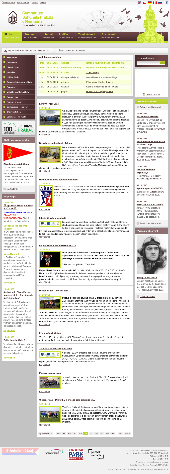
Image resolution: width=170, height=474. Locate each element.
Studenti (30, 36)
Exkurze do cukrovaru (50, 373)
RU (161, 3)
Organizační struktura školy (19, 82)
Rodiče (66, 36)
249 (58, 434)
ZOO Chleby (92, 72)
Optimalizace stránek (149, 469)
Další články (12, 189)
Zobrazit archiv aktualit (150, 107)
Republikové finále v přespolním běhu (58, 179)
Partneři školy (13, 97)
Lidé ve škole (13, 77)
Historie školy (13, 67)
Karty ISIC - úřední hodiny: (150, 204)
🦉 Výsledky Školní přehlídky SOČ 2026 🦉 (18, 207)
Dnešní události (153, 94)
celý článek (9, 282)
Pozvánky (11, 87)
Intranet (35, 2)
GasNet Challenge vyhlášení (99, 91)
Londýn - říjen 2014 (49, 104)
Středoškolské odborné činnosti (15, 227)
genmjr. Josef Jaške (147, 277)
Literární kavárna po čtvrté (52, 218)
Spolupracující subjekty (17, 107)
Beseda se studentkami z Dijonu (55, 143)
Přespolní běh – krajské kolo (53, 290)
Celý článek (44, 134)
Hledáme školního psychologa (146, 171)
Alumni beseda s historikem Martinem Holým (151, 143)
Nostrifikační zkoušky (148, 116)
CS (145, 3)
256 (96, 434)
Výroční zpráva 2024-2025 (150, 188)
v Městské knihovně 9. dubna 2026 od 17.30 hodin (150, 157)
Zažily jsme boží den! (14, 340)
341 (120, 434)
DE (151, 3)
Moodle (43, 2)
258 (107, 434)
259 (112, 434)
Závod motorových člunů (16, 164)
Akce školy (12, 57)
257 (101, 434)
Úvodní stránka (8, 2)
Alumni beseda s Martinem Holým (102, 77)
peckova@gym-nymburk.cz (149, 178)
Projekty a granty (14, 102)
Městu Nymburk (11, 254)
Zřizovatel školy (14, 112)
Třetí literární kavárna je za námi (55, 348)
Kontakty (11, 72)
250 (63, 434)
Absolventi (110, 36)
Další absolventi (147, 296)
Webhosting (120, 469)
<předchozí (44, 434)
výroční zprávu (157, 192)
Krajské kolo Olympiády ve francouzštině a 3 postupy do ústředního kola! (18, 295)
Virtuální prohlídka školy (18, 92)
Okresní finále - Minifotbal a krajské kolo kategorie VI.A (67, 400)
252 (74, 434)
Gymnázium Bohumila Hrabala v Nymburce (28, 50)
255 (91, 434)
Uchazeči (48, 36)
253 (80, 434)
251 (69, 434)
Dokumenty (12, 62)
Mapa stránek (23, 2)
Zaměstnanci (87, 36)
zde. (104, 340)
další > (127, 434)
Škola (11, 36)
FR (156, 3)
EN (140, 3)
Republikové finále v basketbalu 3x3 (57, 245)
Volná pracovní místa (16, 117)
